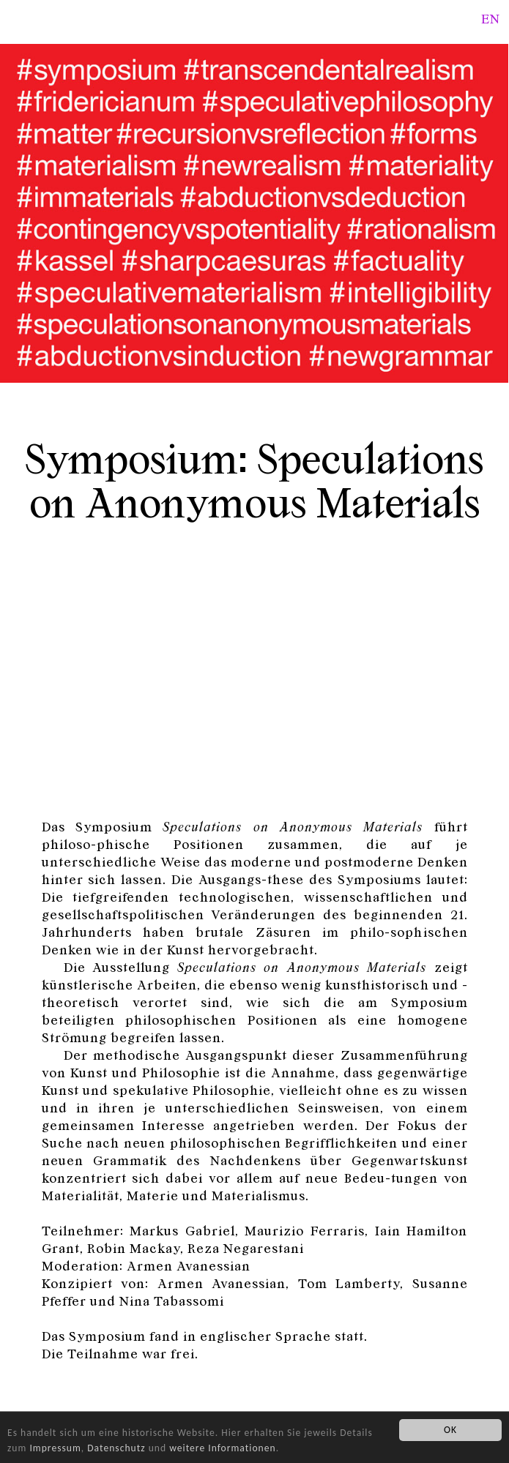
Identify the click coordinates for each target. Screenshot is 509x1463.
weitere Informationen (222, 1448)
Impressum (55, 1448)
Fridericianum (18, 16)
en (490, 18)
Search (467, 17)
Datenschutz (116, 1448)
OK (450, 1429)
